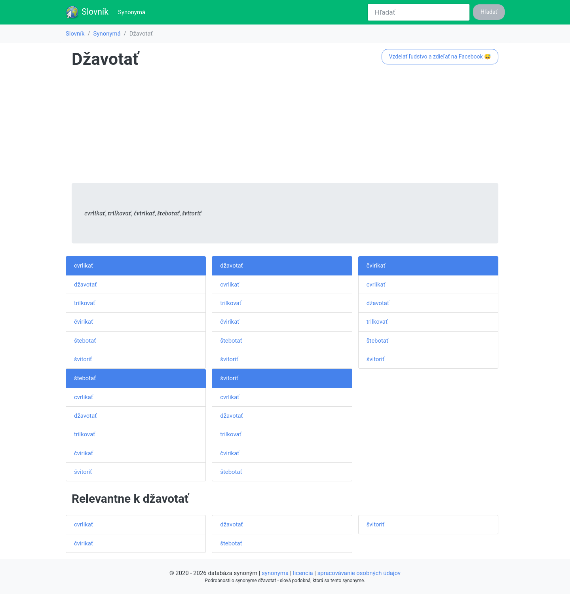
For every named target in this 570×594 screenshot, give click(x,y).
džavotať (85, 284)
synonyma (275, 573)
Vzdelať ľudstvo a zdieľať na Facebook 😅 (440, 56)
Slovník (86, 12)
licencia (303, 573)
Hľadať (489, 12)
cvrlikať (83, 265)
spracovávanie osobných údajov (359, 573)
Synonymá (133, 12)
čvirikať (83, 321)
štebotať (85, 340)
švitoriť (83, 359)
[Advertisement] (285, 127)
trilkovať (84, 303)
